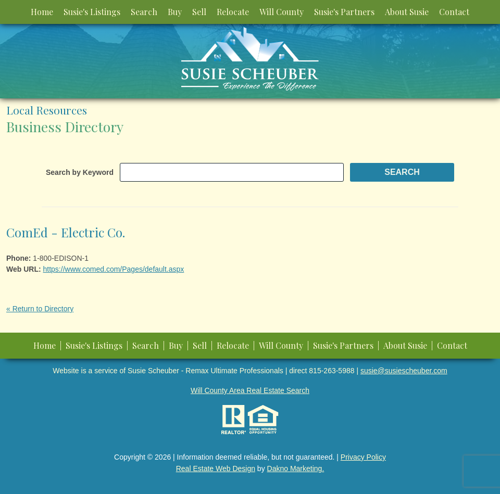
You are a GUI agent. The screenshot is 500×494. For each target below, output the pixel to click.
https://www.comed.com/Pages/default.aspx (113, 269)
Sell (199, 11)
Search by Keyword (80, 172)
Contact (454, 11)
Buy (175, 11)
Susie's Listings (92, 11)
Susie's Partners (344, 11)
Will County (281, 11)
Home (42, 11)
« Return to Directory (39, 309)
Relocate (233, 11)
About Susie (407, 11)
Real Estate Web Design (215, 468)
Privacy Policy (363, 457)
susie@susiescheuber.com (403, 370)
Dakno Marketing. (295, 468)
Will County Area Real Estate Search (250, 390)
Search (144, 11)
